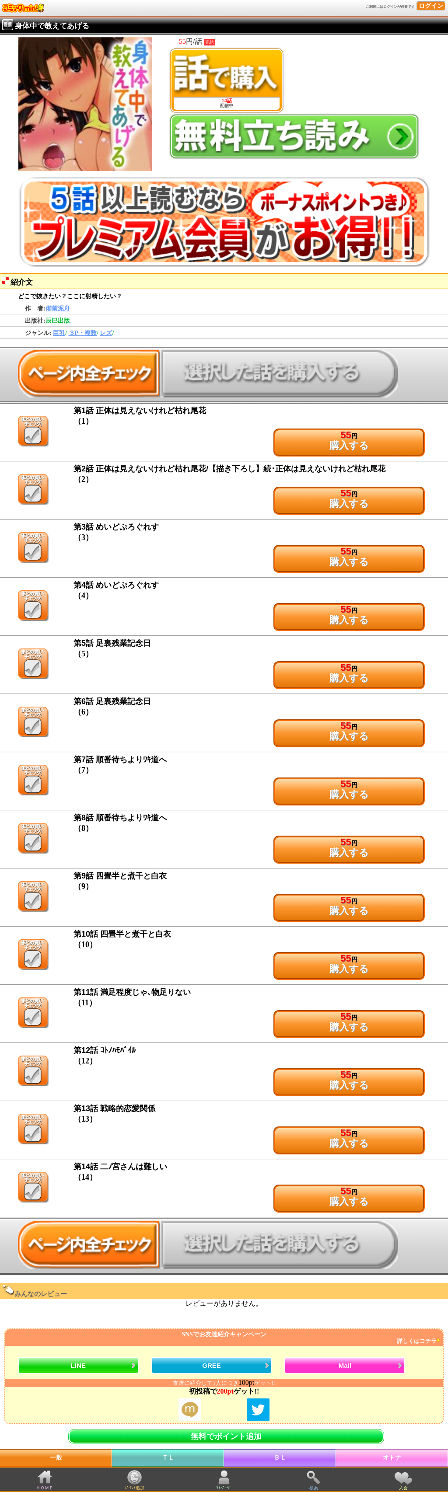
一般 (56, 1457)
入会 (403, 1487)
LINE (78, 1365)
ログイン (431, 6)
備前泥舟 (58, 308)
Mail (345, 1365)
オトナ (392, 1457)
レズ (106, 333)
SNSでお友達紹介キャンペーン (223, 1338)
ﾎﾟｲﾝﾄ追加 (134, 1487)
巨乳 (59, 333)
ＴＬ (168, 1457)
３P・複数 (83, 333)
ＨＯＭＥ (44, 1487)
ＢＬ (280, 1457)
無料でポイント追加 (226, 1436)
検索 (313, 1487)
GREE (211, 1365)
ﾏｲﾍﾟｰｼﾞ (223, 1487)
